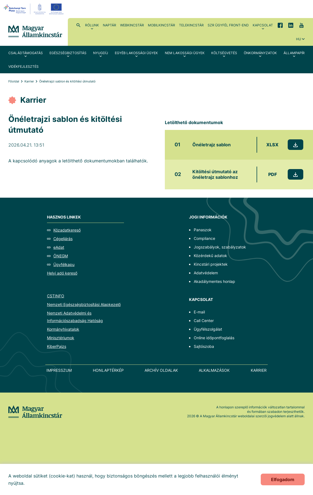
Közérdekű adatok (210, 255)
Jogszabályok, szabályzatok (220, 247)
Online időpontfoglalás (214, 337)
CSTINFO (55, 295)
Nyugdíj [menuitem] (100, 53)
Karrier (29, 81)
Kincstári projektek (211, 264)
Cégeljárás (63, 238)
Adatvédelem (206, 272)
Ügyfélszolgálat (208, 329)
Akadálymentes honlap (214, 281)
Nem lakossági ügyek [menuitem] (185, 53)
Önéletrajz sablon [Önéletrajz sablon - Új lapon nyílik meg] (211, 144)
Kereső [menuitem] (78, 25)
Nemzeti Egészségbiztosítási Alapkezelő (84, 304)
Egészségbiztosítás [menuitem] (67, 53)
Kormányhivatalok (63, 329)
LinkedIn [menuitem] (290, 25)
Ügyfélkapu (63, 264)
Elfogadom (282, 479)
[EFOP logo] (34, 9)
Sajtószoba (204, 346)
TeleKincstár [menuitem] (191, 25)
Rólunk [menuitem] (92, 25)
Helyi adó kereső (62, 273)
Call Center (204, 320)
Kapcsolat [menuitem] (263, 25)
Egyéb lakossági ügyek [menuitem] (136, 53)
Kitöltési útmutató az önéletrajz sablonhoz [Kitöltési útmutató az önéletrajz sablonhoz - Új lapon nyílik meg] (215, 174)
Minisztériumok (60, 337)
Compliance (204, 238)
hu (298, 39)
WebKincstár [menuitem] (132, 25)
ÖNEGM (60, 255)
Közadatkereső (67, 230)
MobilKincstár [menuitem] (161, 25)
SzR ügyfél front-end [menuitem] (228, 25)
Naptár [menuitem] (109, 25)
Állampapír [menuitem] (294, 53)
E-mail (199, 312)
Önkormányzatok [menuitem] (260, 53)
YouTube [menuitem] (301, 25)
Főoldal (13, 81)
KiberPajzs (56, 346)
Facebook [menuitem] (280, 25)
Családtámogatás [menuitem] (25, 53)
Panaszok (203, 229)
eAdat (58, 247)
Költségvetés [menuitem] (224, 53)
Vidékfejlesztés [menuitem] (23, 66)
